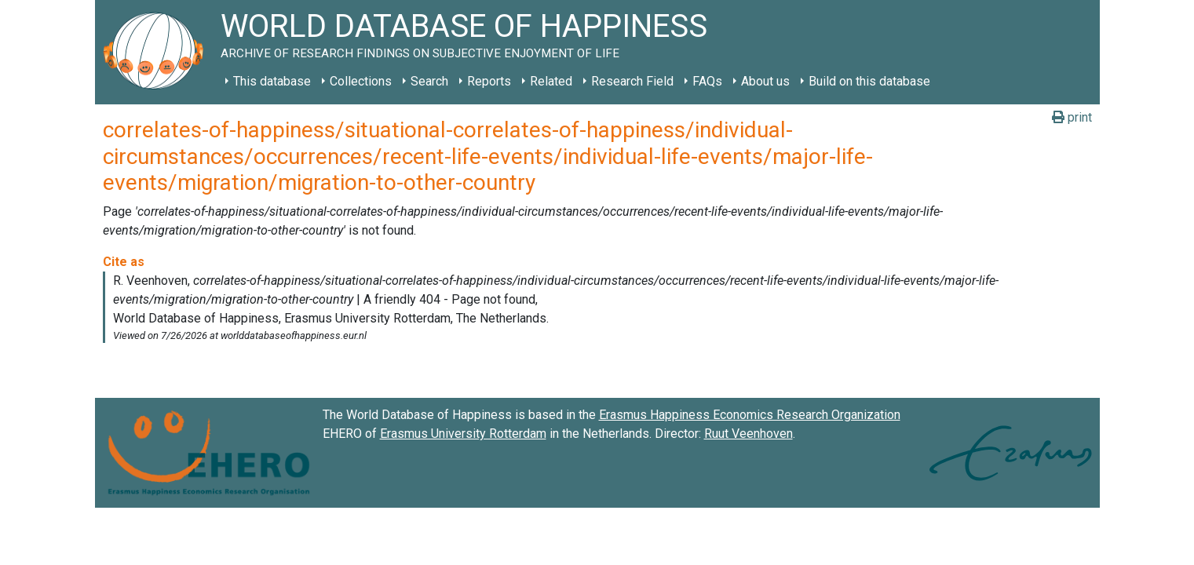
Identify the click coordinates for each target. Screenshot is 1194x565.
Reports (489, 81)
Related (551, 81)
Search (429, 81)
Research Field (632, 81)
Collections (361, 81)
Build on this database (869, 81)
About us (765, 81)
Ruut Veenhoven (748, 433)
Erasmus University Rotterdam (463, 433)
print (1072, 117)
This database (272, 81)
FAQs (707, 81)
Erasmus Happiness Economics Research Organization (749, 414)
